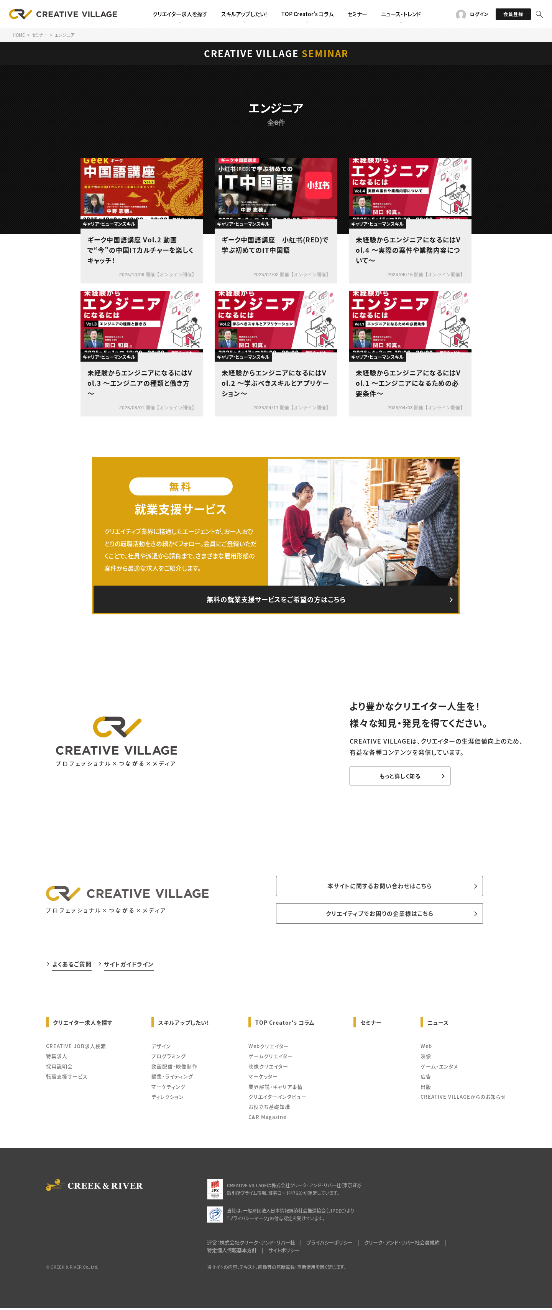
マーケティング (168, 1088)
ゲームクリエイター (270, 1058)
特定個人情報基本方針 (232, 1252)
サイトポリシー (284, 1252)
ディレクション (167, 1098)
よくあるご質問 (72, 966)
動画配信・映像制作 (174, 1068)
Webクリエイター (268, 1048)
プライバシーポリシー (330, 1244)
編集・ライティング (172, 1078)
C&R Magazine (267, 1118)
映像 (426, 1058)
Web (426, 1048)
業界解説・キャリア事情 (275, 1088)
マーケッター (263, 1078)
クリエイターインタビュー (277, 1098)
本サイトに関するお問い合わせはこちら (379, 887)
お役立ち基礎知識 (269, 1109)
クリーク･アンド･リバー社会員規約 (402, 1244)
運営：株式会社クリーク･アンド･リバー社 (251, 1244)
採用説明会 (59, 1068)
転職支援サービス (67, 1078)
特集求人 (56, 1058)
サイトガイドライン (129, 966)
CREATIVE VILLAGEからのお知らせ (463, 1098)
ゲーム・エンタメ (439, 1068)
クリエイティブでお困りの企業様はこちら (380, 916)
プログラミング (168, 1058)
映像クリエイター (268, 1068)
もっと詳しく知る (395, 777)
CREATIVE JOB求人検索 (76, 1048)
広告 (426, 1078)
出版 (426, 1088)
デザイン (161, 1048)
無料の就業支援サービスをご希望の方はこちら (276, 600)
